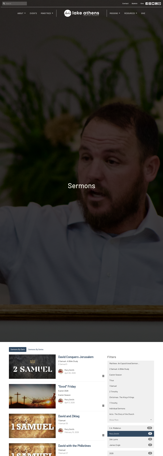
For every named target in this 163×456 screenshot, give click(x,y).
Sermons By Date (18, 349)
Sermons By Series (35, 349)
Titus (111, 380)
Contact (125, 3)
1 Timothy (113, 403)
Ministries (47, 13)
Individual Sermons (117, 408)
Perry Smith (130, 433)
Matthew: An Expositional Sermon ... (124, 363)
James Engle (130, 445)
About (21, 13)
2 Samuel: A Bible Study (119, 369)
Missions (115, 13)
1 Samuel (113, 386)
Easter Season (115, 375)
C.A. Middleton (130, 428)
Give (142, 3)
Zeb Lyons (130, 439)
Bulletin (134, 3)
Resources (130, 13)
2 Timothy (113, 391)
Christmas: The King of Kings (121, 397)
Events (33, 13)
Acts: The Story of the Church (121, 414)
